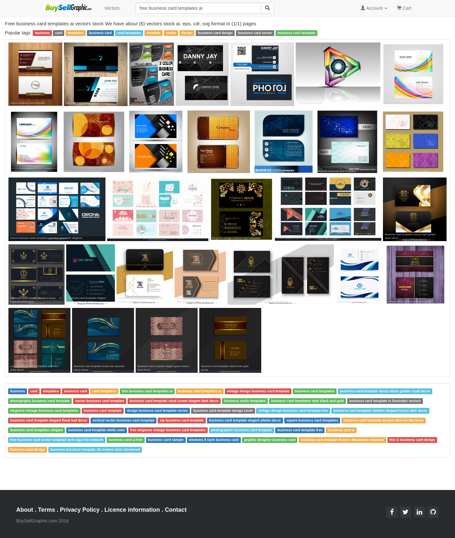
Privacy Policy (80, 510)
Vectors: (112, 8)
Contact (176, 510)
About (24, 510)
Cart (404, 8)
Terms (46, 510)
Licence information (132, 510)
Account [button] (374, 8)
